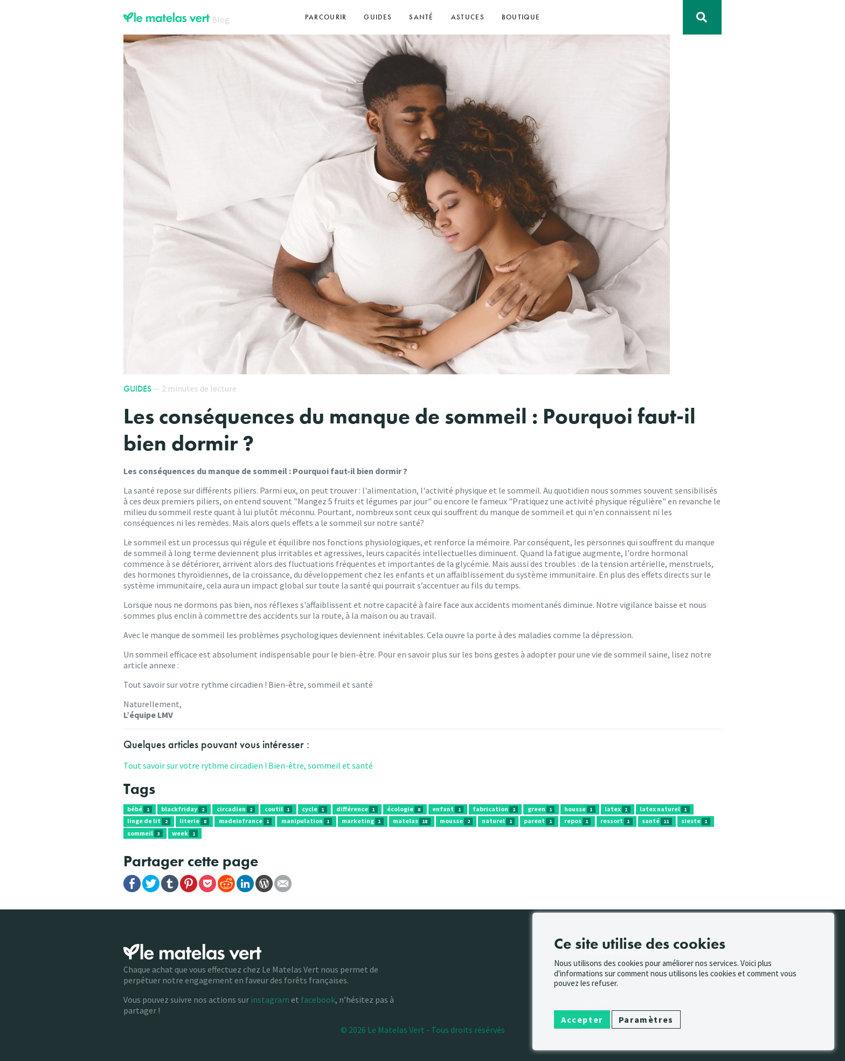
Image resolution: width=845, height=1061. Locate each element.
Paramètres (646, 1019)
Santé (421, 17)
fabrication (495, 809)
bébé (139, 809)
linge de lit (148, 821)
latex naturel (665, 809)
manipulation (307, 821)
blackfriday (184, 809)
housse (579, 809)
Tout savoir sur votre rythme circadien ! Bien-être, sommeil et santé (248, 765)
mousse (456, 821)
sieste (695, 821)
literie (194, 821)
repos (577, 821)
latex (618, 809)
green (541, 809)
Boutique (521, 17)
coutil (279, 809)
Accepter (582, 1019)
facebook (318, 999)
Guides (378, 17)
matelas (412, 821)
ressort (616, 821)
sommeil (145, 833)
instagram (270, 999)
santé (657, 821)
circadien (236, 809)
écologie (405, 809)
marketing (363, 821)
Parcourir (326, 17)
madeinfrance (245, 821)
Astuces (467, 17)
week (185, 833)
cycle (314, 809)
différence (357, 809)
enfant (447, 809)
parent (539, 821)
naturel (498, 821)
